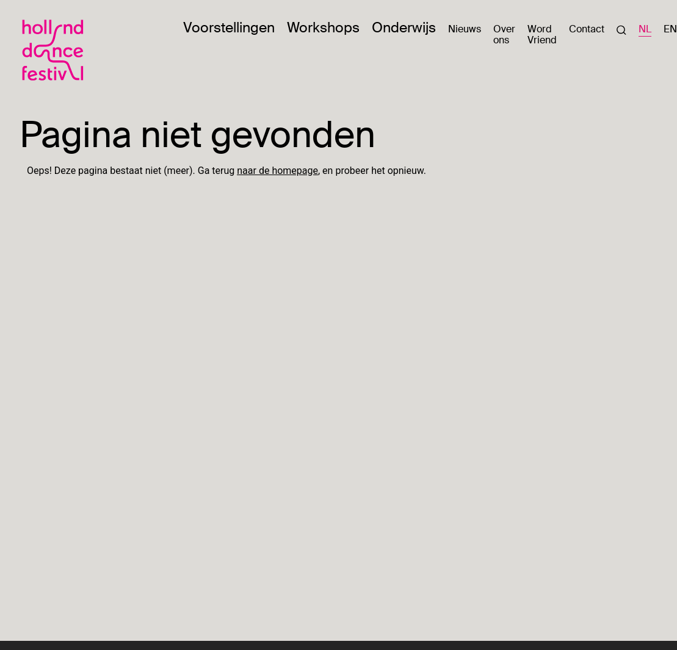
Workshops (323, 27)
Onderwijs (404, 27)
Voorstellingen (229, 27)
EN (670, 29)
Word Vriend (542, 34)
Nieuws (464, 29)
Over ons (504, 34)
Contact (586, 29)
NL (645, 29)
